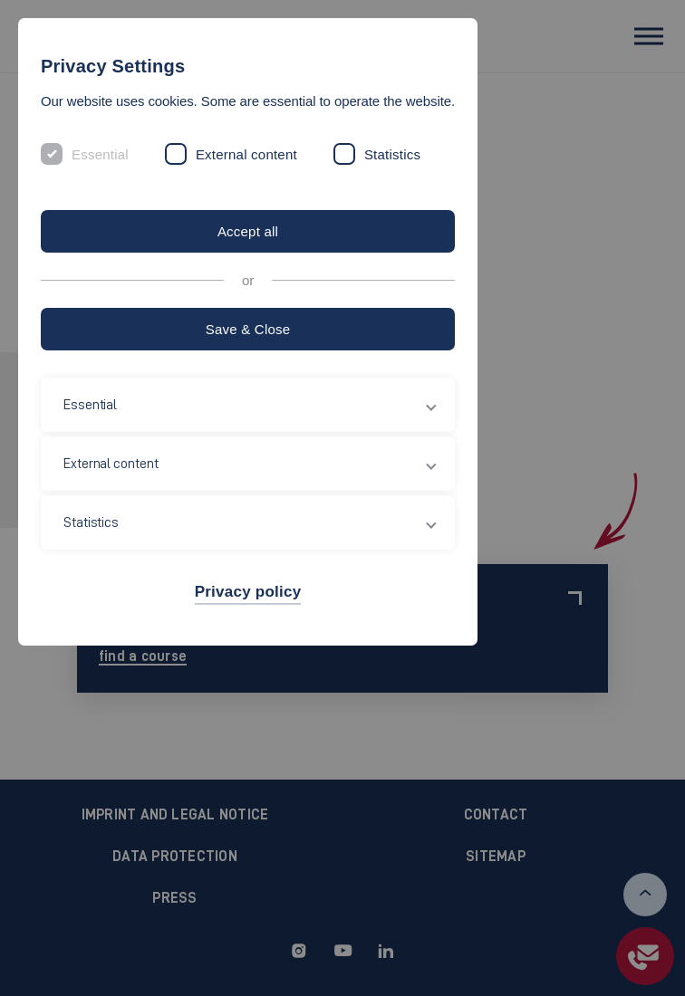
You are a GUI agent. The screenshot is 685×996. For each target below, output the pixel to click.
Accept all (247, 231)
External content (246, 154)
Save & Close (248, 329)
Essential (100, 154)
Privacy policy (248, 591)
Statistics (392, 154)
